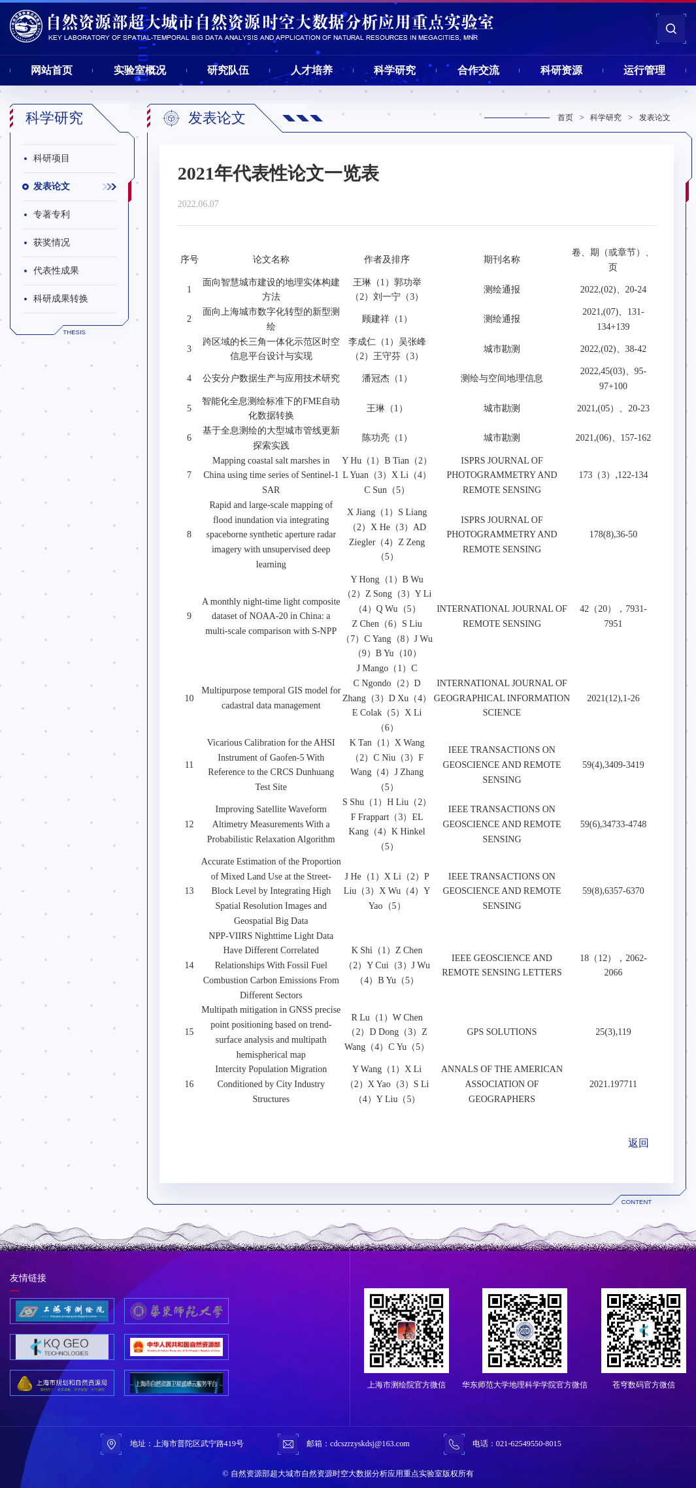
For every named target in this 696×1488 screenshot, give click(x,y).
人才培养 (312, 70)
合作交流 (478, 70)
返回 (638, 1142)
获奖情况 (51, 242)
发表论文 (51, 186)
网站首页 (52, 70)
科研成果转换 (60, 299)
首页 (565, 117)
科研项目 (51, 158)
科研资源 (561, 70)
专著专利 (51, 214)
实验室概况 (140, 70)
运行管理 (644, 70)
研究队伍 (228, 70)
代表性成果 (56, 271)
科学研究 (395, 70)
